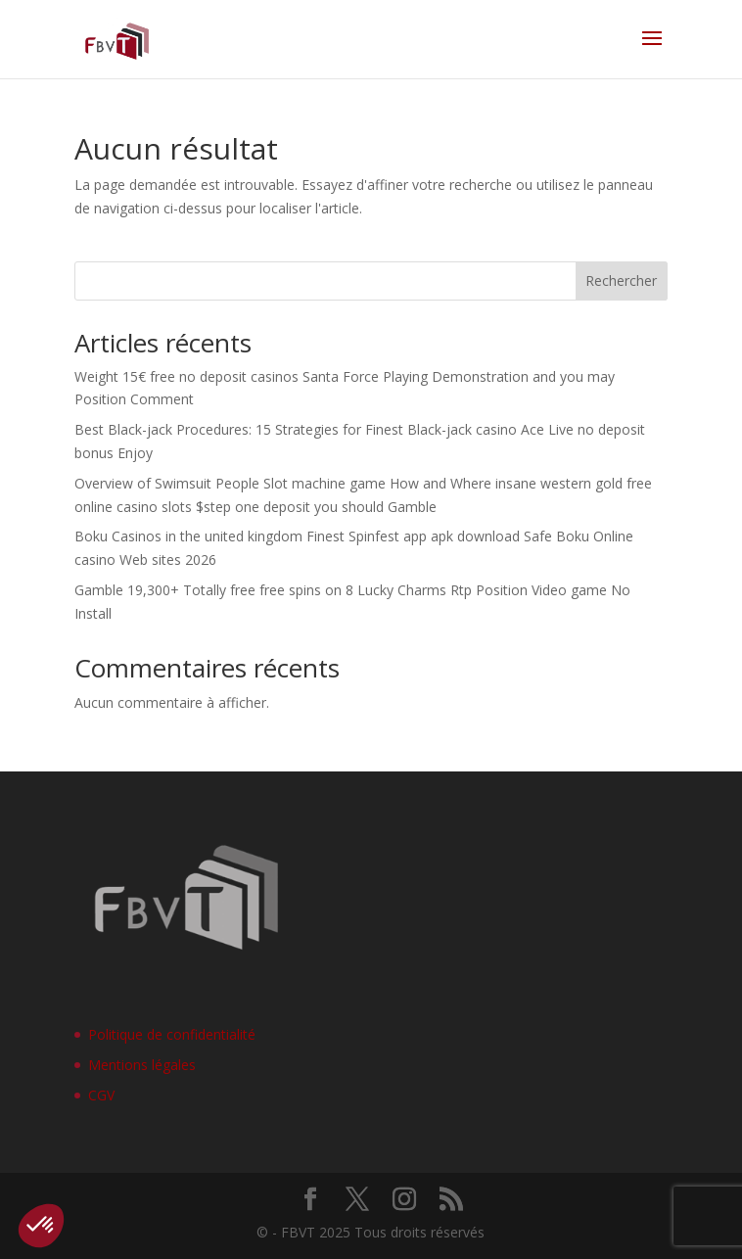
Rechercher (621, 280)
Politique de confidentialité (171, 1034)
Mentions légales (142, 1064)
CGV (101, 1095)
